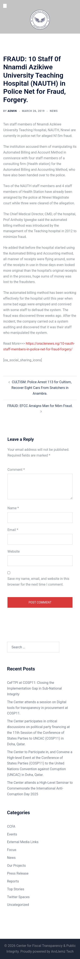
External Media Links (22, 842)
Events (12, 834)
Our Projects (16, 866)
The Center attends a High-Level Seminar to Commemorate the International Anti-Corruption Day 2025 (40, 788)
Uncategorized (18, 905)
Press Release (18, 873)
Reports (13, 881)
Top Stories (15, 889)
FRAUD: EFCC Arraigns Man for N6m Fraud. (40, 406)
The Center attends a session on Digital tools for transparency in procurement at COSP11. (37, 708)
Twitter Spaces (18, 897)
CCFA (11, 826)
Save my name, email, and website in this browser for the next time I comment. (38, 581)
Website (13, 551)
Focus (11, 850)
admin (12, 111)
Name (13, 508)
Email (12, 530)
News (54, 111)
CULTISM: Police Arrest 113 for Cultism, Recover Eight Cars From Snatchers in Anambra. (42, 388)
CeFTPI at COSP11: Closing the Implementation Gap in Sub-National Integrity (34, 688)
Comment (16, 470)
